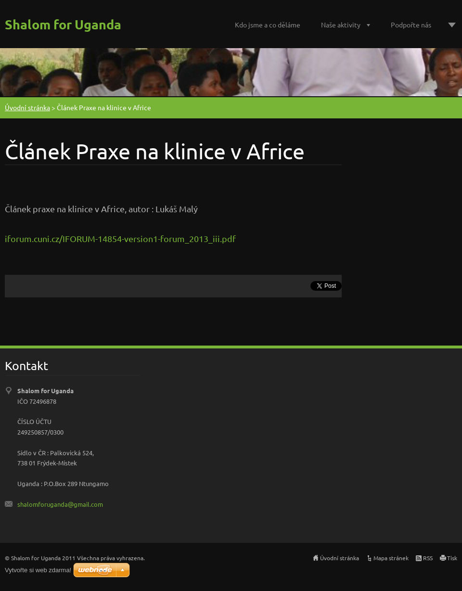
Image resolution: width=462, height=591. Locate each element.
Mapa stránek (391, 558)
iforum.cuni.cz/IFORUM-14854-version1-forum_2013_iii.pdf (120, 238)
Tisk (452, 558)
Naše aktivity (340, 24)
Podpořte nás (411, 24)
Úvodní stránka (27, 107)
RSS (428, 558)
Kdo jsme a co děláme (267, 24)
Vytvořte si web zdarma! (38, 570)
